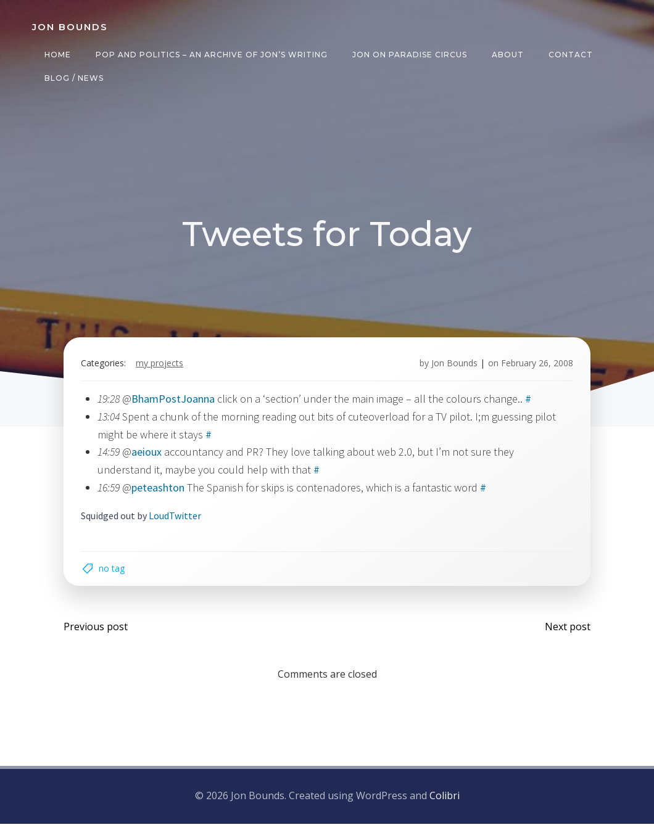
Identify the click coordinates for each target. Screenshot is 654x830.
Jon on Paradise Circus (408, 54)
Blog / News (72, 78)
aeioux (149, 455)
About (506, 54)
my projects (162, 366)
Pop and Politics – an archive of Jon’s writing (210, 54)
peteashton (160, 490)
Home (56, 54)
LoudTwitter (177, 518)
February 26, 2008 (535, 366)
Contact (569, 54)
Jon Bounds (452, 366)
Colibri (444, 803)
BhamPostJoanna (175, 402)
